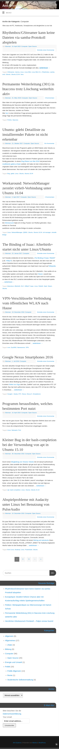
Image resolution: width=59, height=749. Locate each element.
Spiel (45, 286)
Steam (40, 274)
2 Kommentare (49, 197)
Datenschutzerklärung (12, 714)
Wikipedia (52, 266)
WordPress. (42, 742)
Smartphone (37, 394)
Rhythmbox (45, 72)
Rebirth (41, 286)
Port (19, 430)
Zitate (9, 645)
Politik (7, 667)
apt (8, 490)
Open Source (32, 46)
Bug (8, 173)
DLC (22, 286)
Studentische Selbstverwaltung (20, 680)
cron (8, 347)
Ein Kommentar (49, 143)
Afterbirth (17, 286)
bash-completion (15, 490)
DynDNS (14, 347)
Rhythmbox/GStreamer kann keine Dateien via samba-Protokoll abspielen (28, 37)
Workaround (9, 223)
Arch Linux (10, 549)
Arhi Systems (11, 5)
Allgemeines (10, 640)
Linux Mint (28, 72)
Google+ (10, 394)
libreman (8, 46)
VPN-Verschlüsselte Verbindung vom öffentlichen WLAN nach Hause (26, 303)
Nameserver (21, 347)
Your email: (7, 717)
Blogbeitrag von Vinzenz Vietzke (22, 462)
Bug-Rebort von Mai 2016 (30, 161)
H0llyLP (8, 261)
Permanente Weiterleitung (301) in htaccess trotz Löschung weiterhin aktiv (28, 89)
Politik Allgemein (14, 671)
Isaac (32, 286)
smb (3, 74)
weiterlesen (44, 68)
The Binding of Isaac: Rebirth (44, 258)
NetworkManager (17, 232)
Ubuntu (8, 74)
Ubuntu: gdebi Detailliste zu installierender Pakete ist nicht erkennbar (25, 134)
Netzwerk (15, 430)
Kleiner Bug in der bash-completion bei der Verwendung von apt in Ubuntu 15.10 (29, 445)
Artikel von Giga (14, 384)
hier (7, 113)
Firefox (9, 120)
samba (52, 72)
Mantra (34, 742)
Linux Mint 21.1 (36, 72)
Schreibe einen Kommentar (45, 50)
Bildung (8, 649)
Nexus (24, 394)
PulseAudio (28, 549)
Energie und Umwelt (13, 662)
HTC (19, 394)
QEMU (25, 232)
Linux (22, 72)
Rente (9, 675)
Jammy (17, 72)
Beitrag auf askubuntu (41, 540)
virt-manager (47, 232)
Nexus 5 (29, 394)
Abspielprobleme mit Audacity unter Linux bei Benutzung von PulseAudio (25, 504)
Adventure (10, 286)
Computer (24, 46)
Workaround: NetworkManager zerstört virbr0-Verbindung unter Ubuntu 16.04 (26, 188)
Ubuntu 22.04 (15, 74)
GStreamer (10, 72)
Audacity (17, 549)
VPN (27, 347)
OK (51, 572)
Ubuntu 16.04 (29, 173)
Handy (16, 394)
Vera (22, 74)
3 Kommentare (49, 98)
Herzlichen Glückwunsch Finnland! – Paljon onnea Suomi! (29, 621)
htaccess (15, 120)
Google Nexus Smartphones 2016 (27, 357)
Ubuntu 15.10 (35, 490)
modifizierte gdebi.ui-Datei (11, 164)
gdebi (12, 173)
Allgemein (9, 636)
